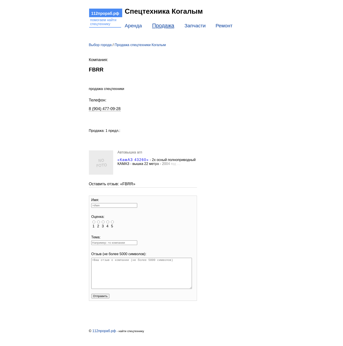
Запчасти (195, 25)
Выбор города (100, 45)
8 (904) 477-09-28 (105, 109)
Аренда (133, 25)
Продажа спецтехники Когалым (140, 45)
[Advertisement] (226, 106)
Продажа (163, 25)
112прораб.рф (104, 337)
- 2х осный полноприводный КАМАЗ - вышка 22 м (157, 162)
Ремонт (224, 25)
